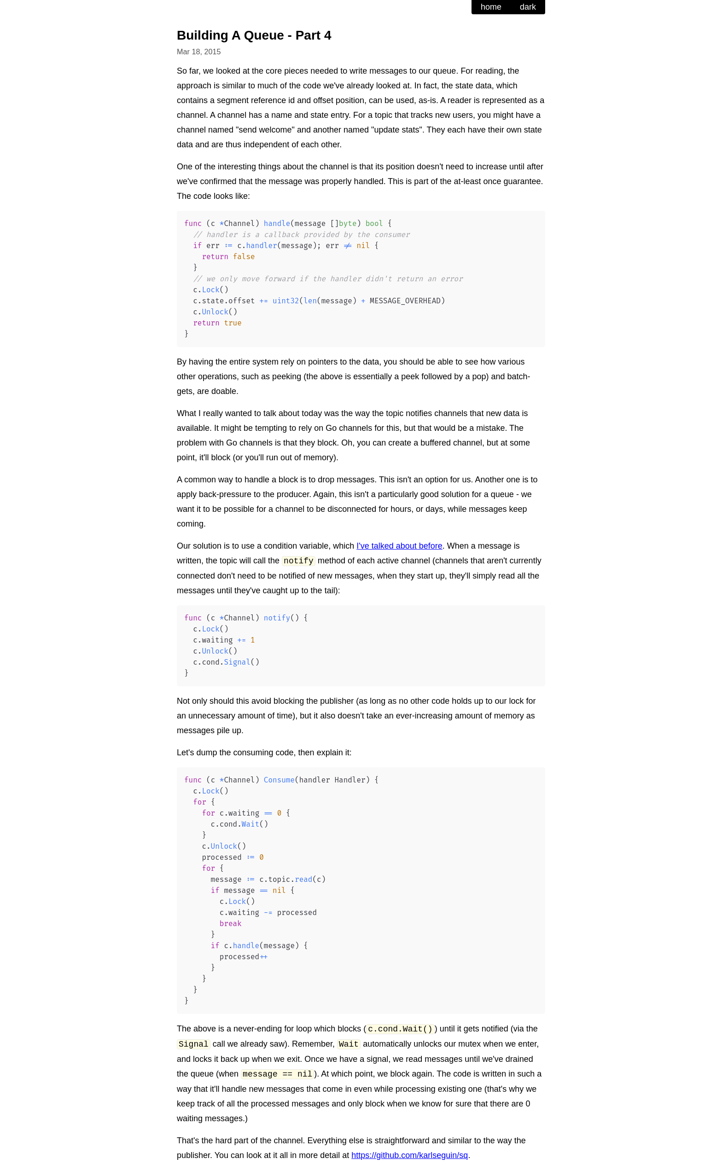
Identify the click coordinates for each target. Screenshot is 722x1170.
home (491, 7)
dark (528, 7)
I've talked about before (399, 545)
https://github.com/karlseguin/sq (409, 1155)
